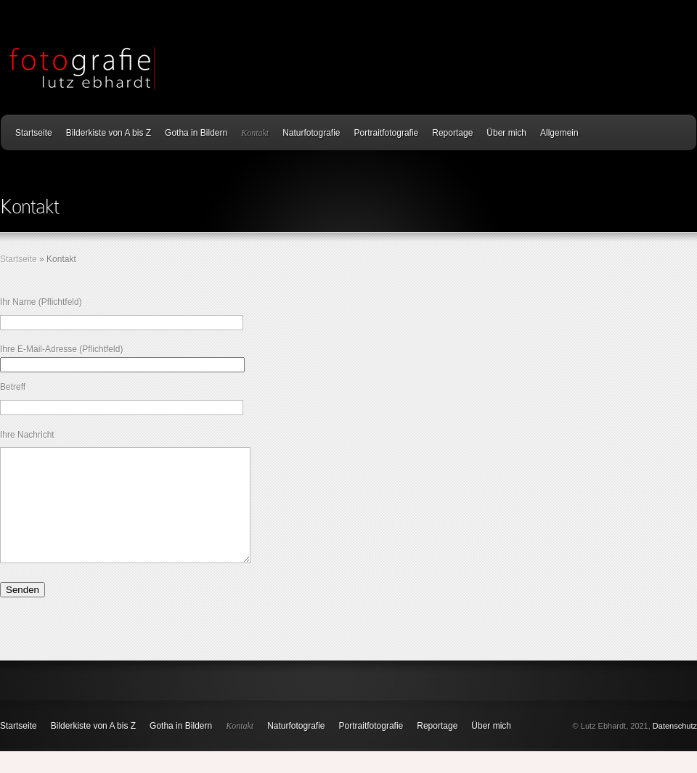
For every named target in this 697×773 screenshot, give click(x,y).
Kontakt (255, 133)
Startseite (33, 133)
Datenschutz (675, 747)
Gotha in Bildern (196, 133)
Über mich (506, 133)
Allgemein (559, 133)
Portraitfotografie (386, 133)
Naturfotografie (311, 133)
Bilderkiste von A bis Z (108, 133)
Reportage (452, 133)
